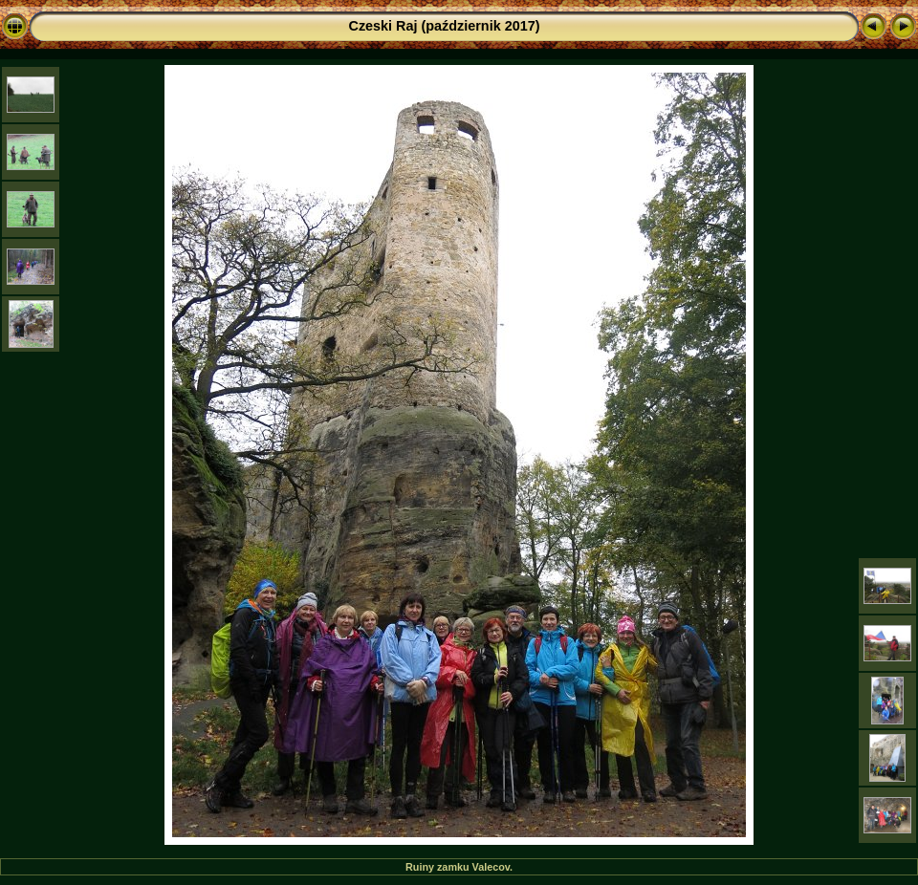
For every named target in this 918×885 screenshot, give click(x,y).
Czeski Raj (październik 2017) (444, 25)
